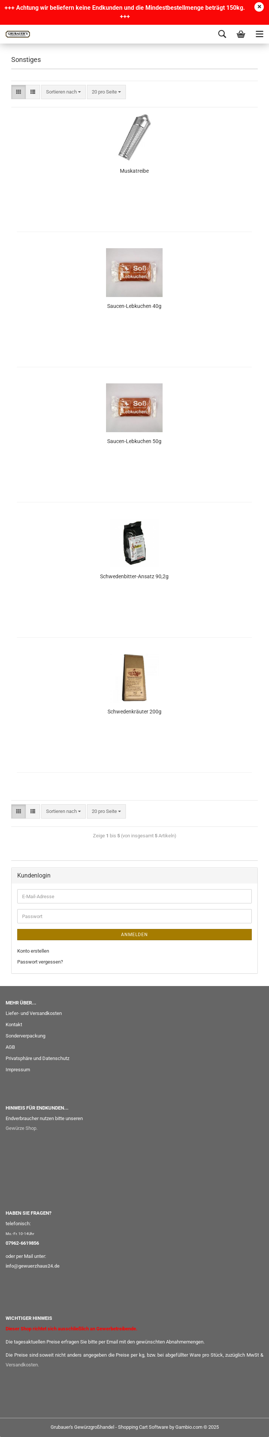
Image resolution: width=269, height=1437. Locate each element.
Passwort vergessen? (40, 962)
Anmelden (134, 934)
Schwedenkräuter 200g (134, 712)
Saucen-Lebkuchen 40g (134, 306)
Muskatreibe (134, 171)
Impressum (18, 1069)
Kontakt (14, 1024)
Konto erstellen (33, 951)
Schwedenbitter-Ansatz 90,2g (134, 576)
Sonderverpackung (25, 1036)
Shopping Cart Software (143, 1427)
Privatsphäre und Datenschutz (37, 1058)
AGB (10, 1047)
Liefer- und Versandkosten (34, 1013)
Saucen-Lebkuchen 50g (134, 441)
